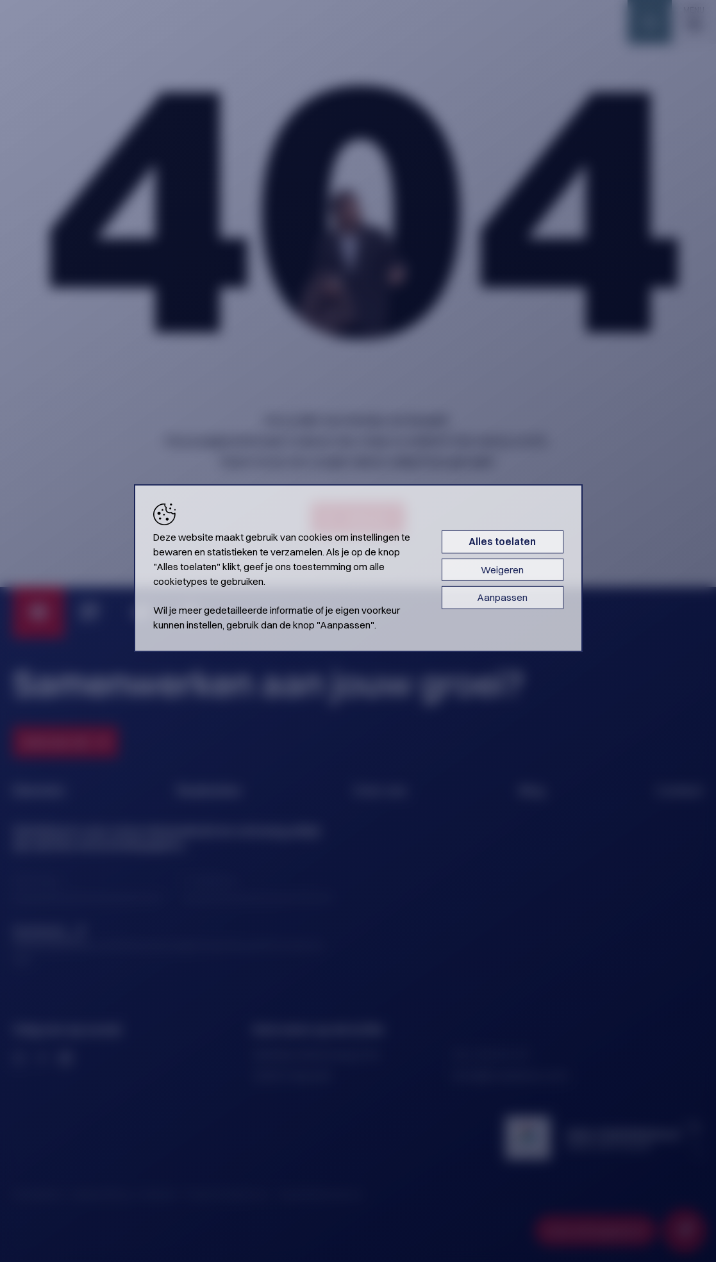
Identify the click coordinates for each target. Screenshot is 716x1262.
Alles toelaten (502, 542)
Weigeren (502, 570)
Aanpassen (503, 597)
